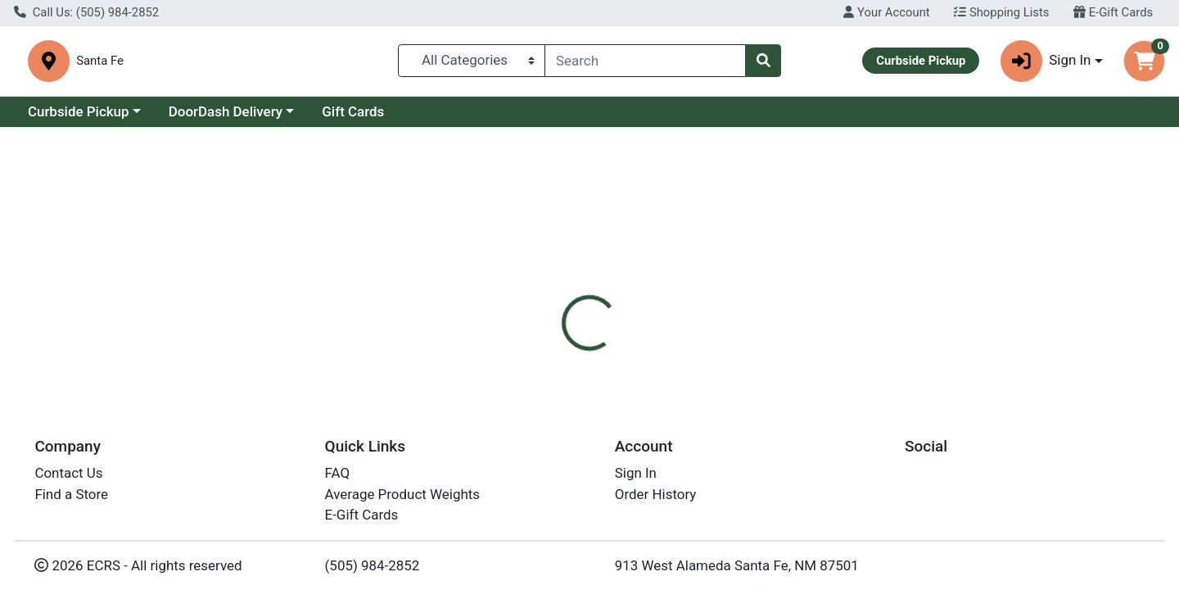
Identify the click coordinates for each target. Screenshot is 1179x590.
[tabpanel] (835, 431)
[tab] (537, 349)
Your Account (886, 12)
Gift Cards (353, 111)
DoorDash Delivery (225, 111)
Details (537, 349)
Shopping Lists (1001, 12)
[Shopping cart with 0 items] (1144, 61)
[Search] (645, 60)
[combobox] (645, 60)
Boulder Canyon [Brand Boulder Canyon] (709, 414)
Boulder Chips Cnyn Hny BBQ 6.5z (655, 572)
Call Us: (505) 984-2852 (86, 12)
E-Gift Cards (1113, 12)
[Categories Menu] (472, 60)
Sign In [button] (1046, 61)
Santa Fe (376, 60)
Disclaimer (614, 349)
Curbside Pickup (78, 111)
